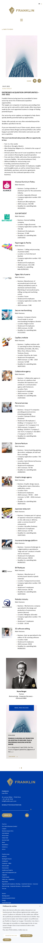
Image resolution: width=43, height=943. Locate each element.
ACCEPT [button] (7, 939)
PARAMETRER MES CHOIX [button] (11, 935)
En (40, 4)
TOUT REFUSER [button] (26, 935)
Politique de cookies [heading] (10, 906)
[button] (21, 20)
